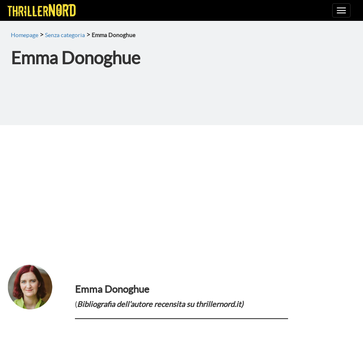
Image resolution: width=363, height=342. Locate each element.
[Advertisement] (181, 187)
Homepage (24, 35)
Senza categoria (65, 35)
